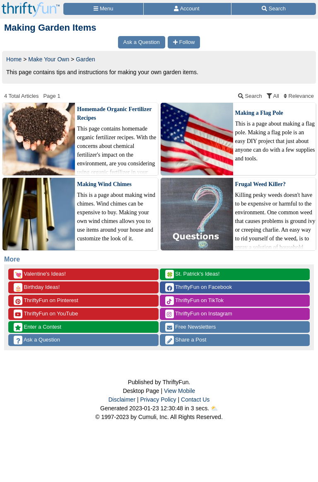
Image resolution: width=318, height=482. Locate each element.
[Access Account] (187, 9)
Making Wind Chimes (104, 184)
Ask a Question (37, 340)
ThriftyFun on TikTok (194, 300)
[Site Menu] (103, 9)
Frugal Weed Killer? (260, 184)
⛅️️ (214, 408)
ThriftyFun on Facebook (198, 287)
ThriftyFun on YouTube (46, 314)
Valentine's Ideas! (40, 274)
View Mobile (179, 391)
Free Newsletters (190, 327)
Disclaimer (121, 399)
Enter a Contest (37, 327)
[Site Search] (273, 9)
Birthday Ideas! (37, 287)
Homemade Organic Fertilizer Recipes (114, 113)
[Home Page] (30, 4)
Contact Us (195, 399)
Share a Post (186, 340)
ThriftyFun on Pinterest (46, 300)
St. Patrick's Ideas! (192, 274)
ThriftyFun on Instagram (198, 314)
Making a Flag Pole (259, 113)
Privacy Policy (158, 399)
